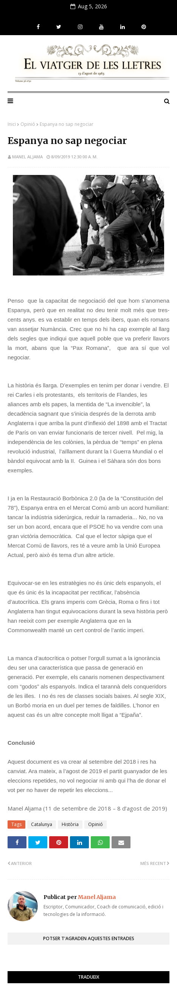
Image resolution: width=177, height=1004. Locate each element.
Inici (12, 124)
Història (70, 824)
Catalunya (41, 824)
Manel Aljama (27, 156)
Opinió (27, 124)
